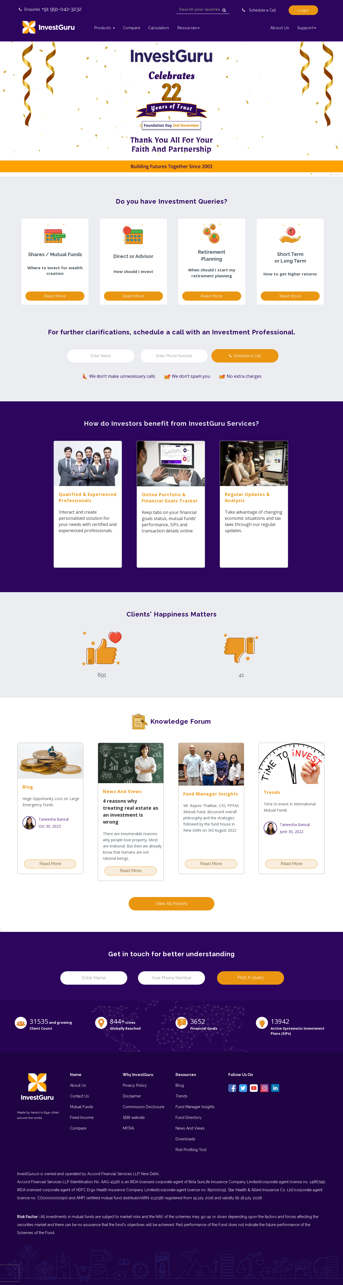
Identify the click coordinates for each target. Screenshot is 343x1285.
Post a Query (250, 977)
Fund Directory (189, 1117)
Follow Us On (240, 1075)
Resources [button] (188, 28)
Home (75, 1075)
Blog (180, 1085)
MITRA (128, 1128)
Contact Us (79, 1096)
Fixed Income (82, 1117)
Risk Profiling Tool (191, 1150)
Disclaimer (132, 1096)
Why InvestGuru (138, 1075)
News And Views (190, 1128)
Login (303, 10)
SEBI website (134, 1117)
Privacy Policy (135, 1085)
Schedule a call (245, 356)
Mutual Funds (81, 1107)
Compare (131, 28)
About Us (279, 27)
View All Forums (172, 903)
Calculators (158, 28)
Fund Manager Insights (195, 1107)
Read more (55, 296)
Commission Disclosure (143, 1107)
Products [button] (104, 28)
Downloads (185, 1139)
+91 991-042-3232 (61, 9)
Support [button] (306, 27)
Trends (182, 1096)
